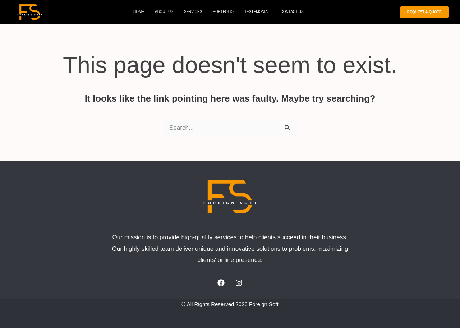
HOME (138, 12)
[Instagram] (239, 282)
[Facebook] (221, 282)
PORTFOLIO (223, 12)
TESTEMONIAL (257, 12)
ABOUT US (164, 12)
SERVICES (193, 12)
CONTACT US (292, 12)
